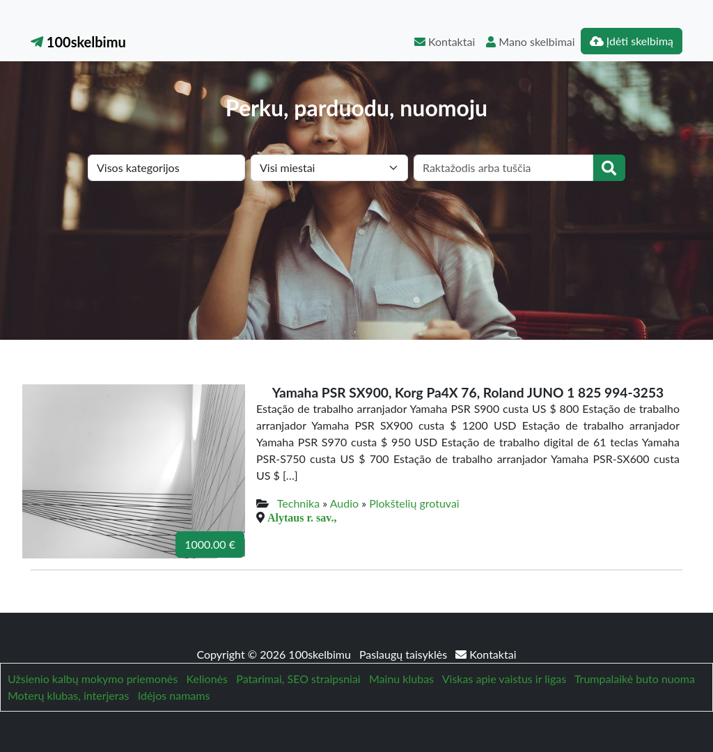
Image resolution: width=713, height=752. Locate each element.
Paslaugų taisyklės (404, 654)
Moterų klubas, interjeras (68, 695)
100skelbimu (78, 41)
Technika (298, 503)
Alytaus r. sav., (301, 517)
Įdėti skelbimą (631, 40)
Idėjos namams (174, 695)
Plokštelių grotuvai (414, 503)
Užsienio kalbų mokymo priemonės (93, 678)
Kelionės (207, 678)
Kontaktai (444, 41)
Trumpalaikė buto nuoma (634, 678)
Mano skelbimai (530, 41)
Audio (344, 503)
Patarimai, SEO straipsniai (298, 678)
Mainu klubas (401, 678)
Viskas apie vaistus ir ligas (504, 678)
